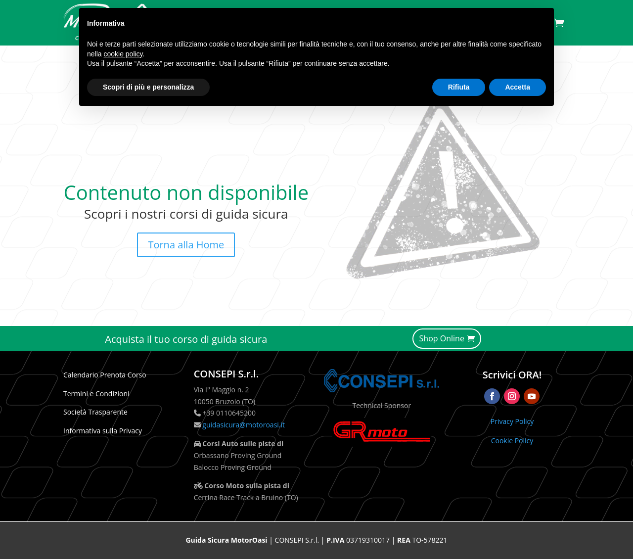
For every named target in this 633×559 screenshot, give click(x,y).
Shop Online (441, 338)
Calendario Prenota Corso (104, 374)
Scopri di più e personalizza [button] (148, 87)
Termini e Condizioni (96, 393)
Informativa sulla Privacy (102, 430)
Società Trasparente (95, 412)
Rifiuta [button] (459, 87)
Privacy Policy (512, 421)
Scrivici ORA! (512, 374)
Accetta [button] (517, 87)
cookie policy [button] (122, 54)
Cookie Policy (512, 440)
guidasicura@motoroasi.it (243, 424)
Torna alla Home (186, 244)
